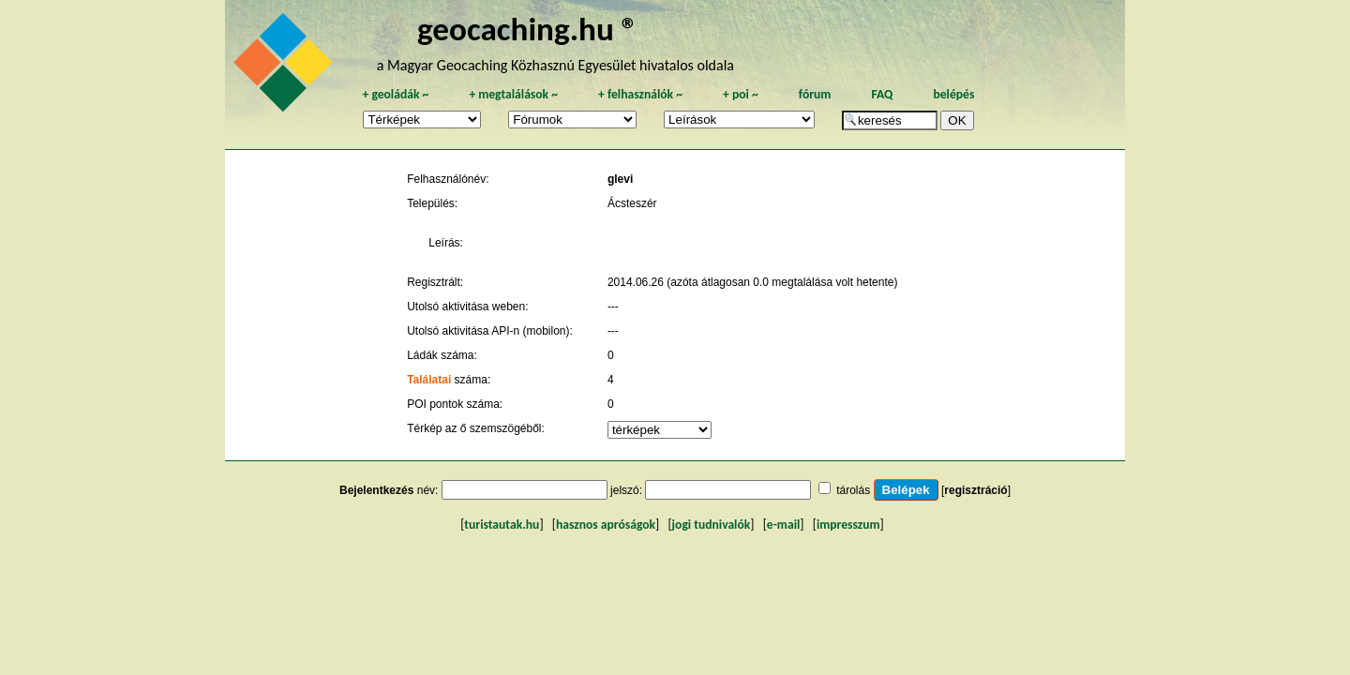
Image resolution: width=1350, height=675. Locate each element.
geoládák (395, 94)
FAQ (881, 94)
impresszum (848, 524)
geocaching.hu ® (527, 28)
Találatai (429, 379)
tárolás (853, 490)
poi (740, 94)
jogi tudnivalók (711, 524)
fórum (815, 94)
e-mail (783, 524)
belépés (953, 94)
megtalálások (513, 94)
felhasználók (640, 94)
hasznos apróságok (605, 524)
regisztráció (975, 490)
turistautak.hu (501, 524)
